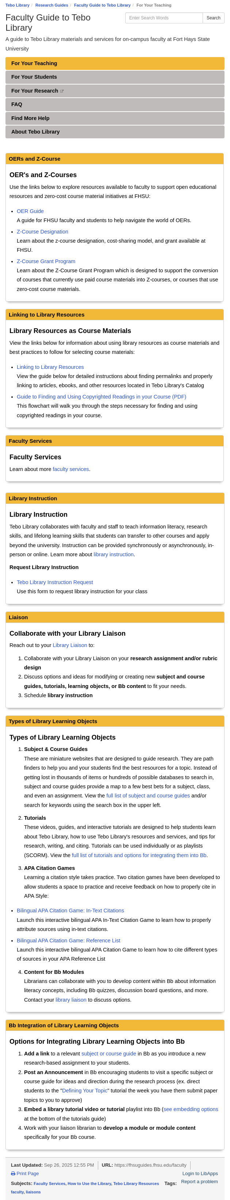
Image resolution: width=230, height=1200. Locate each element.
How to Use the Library (89, 1183)
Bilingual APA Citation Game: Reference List (68, 940)
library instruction (114, 554)
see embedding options (191, 1109)
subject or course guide (108, 1054)
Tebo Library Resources (136, 1183)
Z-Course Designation (42, 232)
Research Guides (51, 5)
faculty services (71, 469)
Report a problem (199, 1181)
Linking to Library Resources (50, 367)
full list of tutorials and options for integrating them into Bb (139, 855)
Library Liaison (70, 645)
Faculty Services (49, 1183)
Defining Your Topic (84, 1091)
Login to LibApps (200, 1173)
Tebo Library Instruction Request (55, 582)
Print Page (25, 1173)
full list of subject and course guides (148, 796)
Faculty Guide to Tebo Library (102, 5)
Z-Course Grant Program (46, 261)
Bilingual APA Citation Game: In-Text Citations (70, 910)
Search (214, 17)
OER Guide (30, 211)
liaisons (33, 1192)
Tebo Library (17, 5)
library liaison (71, 1000)
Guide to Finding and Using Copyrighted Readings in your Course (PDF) (101, 397)
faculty (17, 1192)
